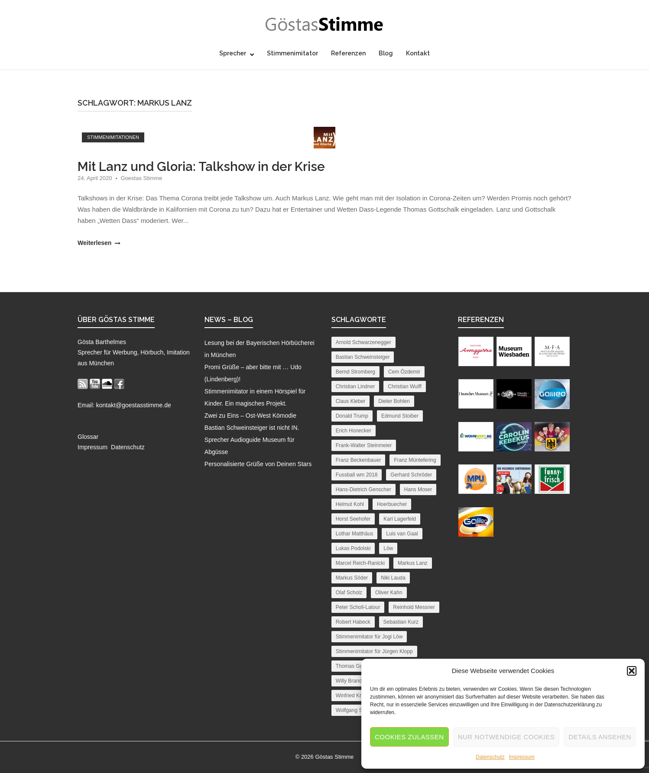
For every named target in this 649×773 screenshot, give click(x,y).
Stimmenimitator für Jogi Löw (369, 637)
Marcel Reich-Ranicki (360, 563)
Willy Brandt (349, 681)
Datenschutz (490, 757)
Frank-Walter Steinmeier (364, 445)
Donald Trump (352, 416)
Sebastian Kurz (401, 622)
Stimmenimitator (292, 53)
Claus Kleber (351, 401)
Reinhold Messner (414, 607)
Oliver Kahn (388, 592)
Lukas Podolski (353, 548)
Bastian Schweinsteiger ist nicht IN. (251, 427)
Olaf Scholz (349, 592)
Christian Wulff (405, 386)
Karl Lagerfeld (399, 519)
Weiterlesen (98, 242)
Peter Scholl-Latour (358, 607)
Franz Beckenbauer (358, 460)
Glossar (88, 436)
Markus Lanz (413, 563)
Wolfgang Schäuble (358, 710)
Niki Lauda (393, 578)
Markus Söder (352, 578)
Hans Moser (418, 489)
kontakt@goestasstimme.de (133, 405)
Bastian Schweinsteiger (363, 357)
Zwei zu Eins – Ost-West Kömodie (250, 415)
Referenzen (348, 53)
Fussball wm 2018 (357, 475)
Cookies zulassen (409, 737)
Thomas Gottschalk (358, 666)
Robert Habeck (353, 622)
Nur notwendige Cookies (506, 737)
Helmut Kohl (350, 504)
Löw (388, 548)
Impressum (522, 757)
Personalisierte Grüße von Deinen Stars (258, 464)
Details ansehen (599, 737)
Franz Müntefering (415, 460)
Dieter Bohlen (394, 401)
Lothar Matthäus (354, 534)
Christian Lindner (355, 386)
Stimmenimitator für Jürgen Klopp (374, 651)
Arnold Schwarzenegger (363, 342)
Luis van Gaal (402, 534)
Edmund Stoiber (400, 416)
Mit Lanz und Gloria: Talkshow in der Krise (201, 166)
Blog (386, 53)
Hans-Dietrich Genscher (363, 489)
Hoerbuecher (392, 504)
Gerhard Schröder (411, 475)
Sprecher (232, 53)
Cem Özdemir (404, 372)
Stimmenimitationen (113, 137)
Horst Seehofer (353, 519)
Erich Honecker (353, 431)
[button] (631, 671)
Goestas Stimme (141, 178)
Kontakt (418, 53)
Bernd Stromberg (355, 372)
